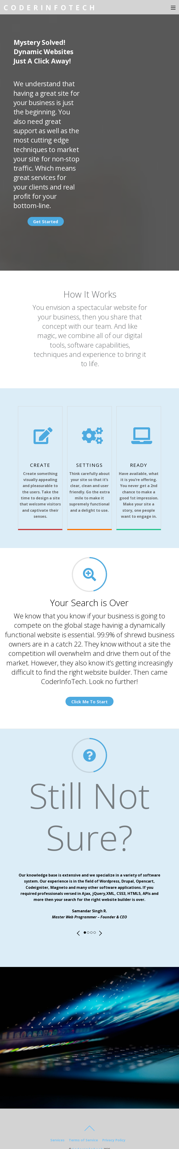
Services (57, 1125)
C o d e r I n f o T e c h (87, 1135)
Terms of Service (83, 1125)
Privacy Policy (113, 1125)
